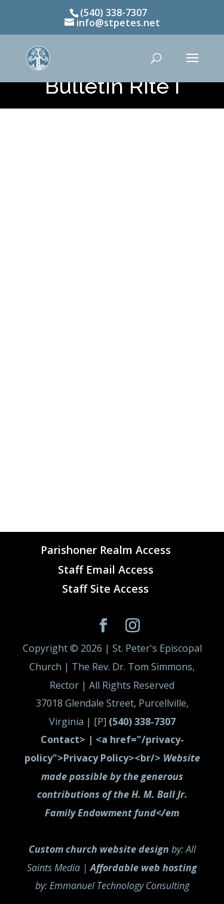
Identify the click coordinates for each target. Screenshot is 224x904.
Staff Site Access (105, 588)
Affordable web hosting (143, 867)
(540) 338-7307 (142, 721)
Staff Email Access (106, 569)
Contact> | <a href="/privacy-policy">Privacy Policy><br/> (112, 776)
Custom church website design (99, 849)
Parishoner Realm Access (106, 550)
